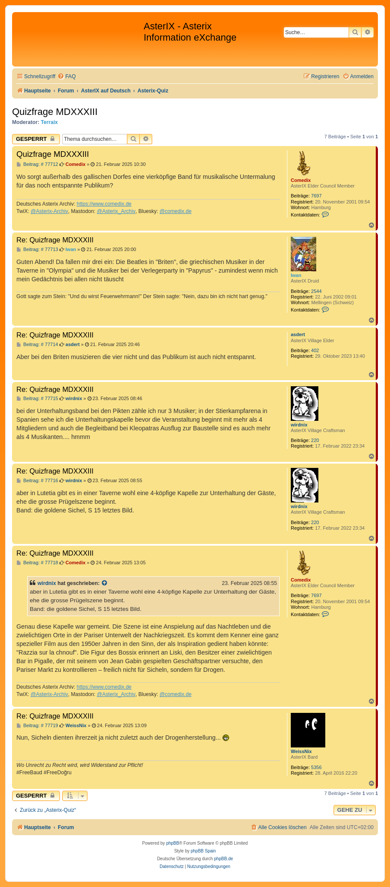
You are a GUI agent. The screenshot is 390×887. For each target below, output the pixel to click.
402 (315, 350)
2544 (316, 291)
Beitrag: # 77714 (37, 344)
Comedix (301, 180)
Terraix (49, 122)
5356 (316, 767)
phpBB (172, 843)
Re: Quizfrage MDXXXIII (55, 240)
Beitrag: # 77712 (37, 164)
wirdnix (299, 424)
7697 (316, 195)
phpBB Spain (203, 851)
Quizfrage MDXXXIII (55, 111)
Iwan (296, 275)
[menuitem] (66, 77)
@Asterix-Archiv (49, 211)
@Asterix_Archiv (116, 211)
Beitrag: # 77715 (37, 398)
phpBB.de (223, 858)
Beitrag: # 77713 (37, 249)
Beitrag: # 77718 (37, 563)
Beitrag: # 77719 (37, 725)
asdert (298, 334)
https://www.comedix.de (104, 204)
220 (315, 440)
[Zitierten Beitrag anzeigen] (105, 583)
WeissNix (301, 751)
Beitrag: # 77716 (37, 480)
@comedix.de (176, 211)
